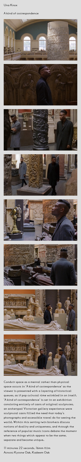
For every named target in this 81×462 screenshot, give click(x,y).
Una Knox (10, 5)
